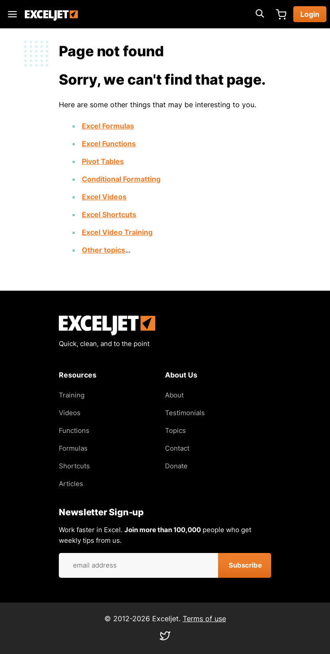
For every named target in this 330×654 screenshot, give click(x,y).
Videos (70, 413)
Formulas (73, 448)
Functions (74, 430)
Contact (177, 448)
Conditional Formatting (121, 179)
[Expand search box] (260, 14)
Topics (175, 430)
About (174, 395)
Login (309, 14)
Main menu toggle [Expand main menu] (12, 14)
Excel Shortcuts (109, 214)
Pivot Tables (103, 161)
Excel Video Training (117, 232)
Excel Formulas (108, 125)
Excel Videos (104, 196)
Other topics (103, 249)
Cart (281, 14)
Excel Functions (109, 143)
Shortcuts (74, 466)
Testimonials (185, 413)
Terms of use (204, 618)
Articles (71, 483)
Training (71, 395)
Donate (176, 466)
